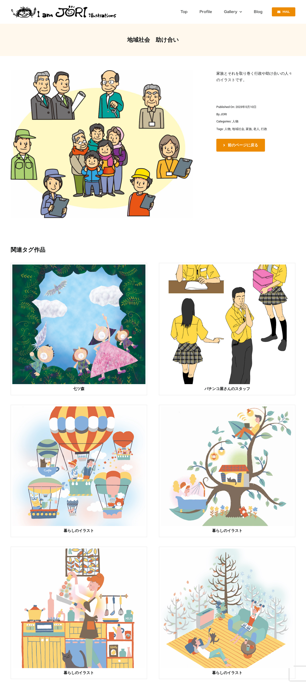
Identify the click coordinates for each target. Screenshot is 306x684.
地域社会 (238, 129)
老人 (256, 129)
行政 (264, 129)
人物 (235, 121)
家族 (249, 129)
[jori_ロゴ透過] (64, 6)
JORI (223, 114)
